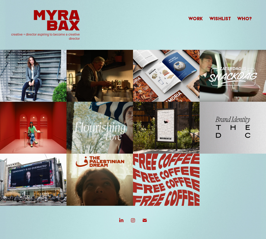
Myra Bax (58, 19)
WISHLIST (220, 18)
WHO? (244, 18)
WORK (195, 18)
